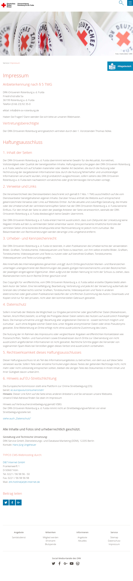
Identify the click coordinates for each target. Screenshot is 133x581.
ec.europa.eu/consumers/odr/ (27, 390)
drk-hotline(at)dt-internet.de (24, 481)
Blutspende (50, 544)
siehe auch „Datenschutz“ (17, 418)
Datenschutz (114, 540)
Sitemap (114, 537)
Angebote (82, 537)
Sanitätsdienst (19, 537)
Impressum (15, 63)
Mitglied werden (50, 537)
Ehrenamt (50, 540)
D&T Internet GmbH (14, 462)
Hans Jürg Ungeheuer (24, 444)
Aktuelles (82, 540)
